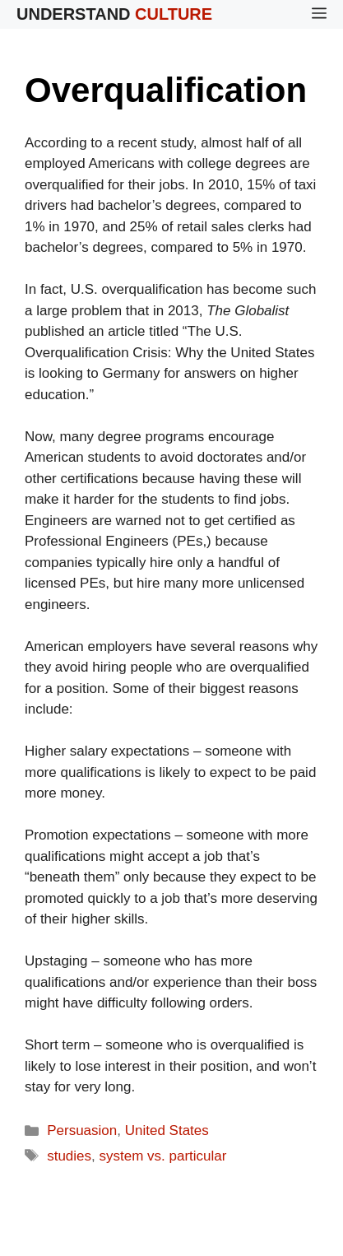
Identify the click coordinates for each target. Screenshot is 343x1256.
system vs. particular (163, 1156)
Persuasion (82, 1130)
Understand (114, 14)
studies (69, 1156)
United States (167, 1130)
